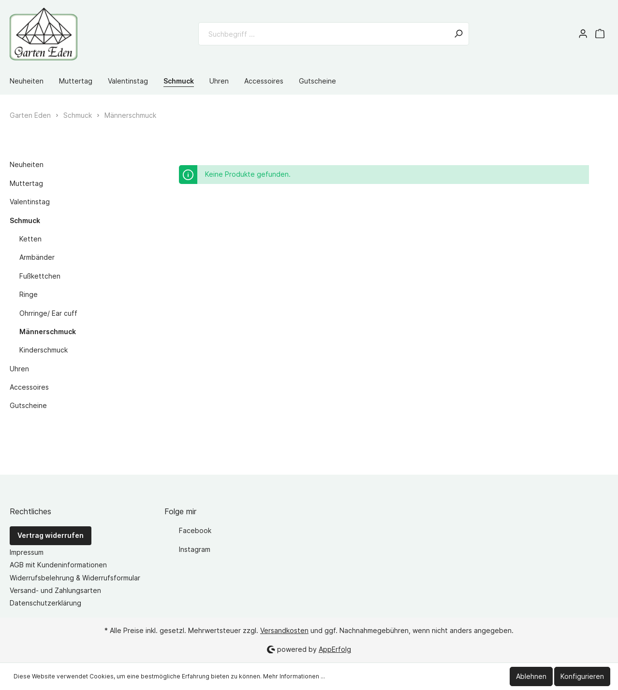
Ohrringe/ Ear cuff (48, 313)
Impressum (27, 552)
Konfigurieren (582, 676)
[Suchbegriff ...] (323, 33)
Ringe (28, 294)
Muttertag (26, 183)
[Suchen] (458, 33)
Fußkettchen (39, 276)
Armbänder (37, 257)
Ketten (30, 239)
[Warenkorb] (599, 34)
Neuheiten (27, 164)
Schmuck (25, 220)
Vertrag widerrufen (50, 535)
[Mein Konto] (582, 34)
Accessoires (29, 387)
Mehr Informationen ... (294, 676)
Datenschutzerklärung (45, 603)
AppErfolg (335, 649)
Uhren (19, 369)
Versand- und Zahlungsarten (55, 590)
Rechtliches (30, 511)
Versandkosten (284, 630)
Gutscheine (28, 405)
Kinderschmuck (43, 350)
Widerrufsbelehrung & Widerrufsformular (75, 578)
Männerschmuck (47, 331)
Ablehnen (531, 676)
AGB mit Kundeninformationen (58, 565)
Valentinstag (30, 201)
